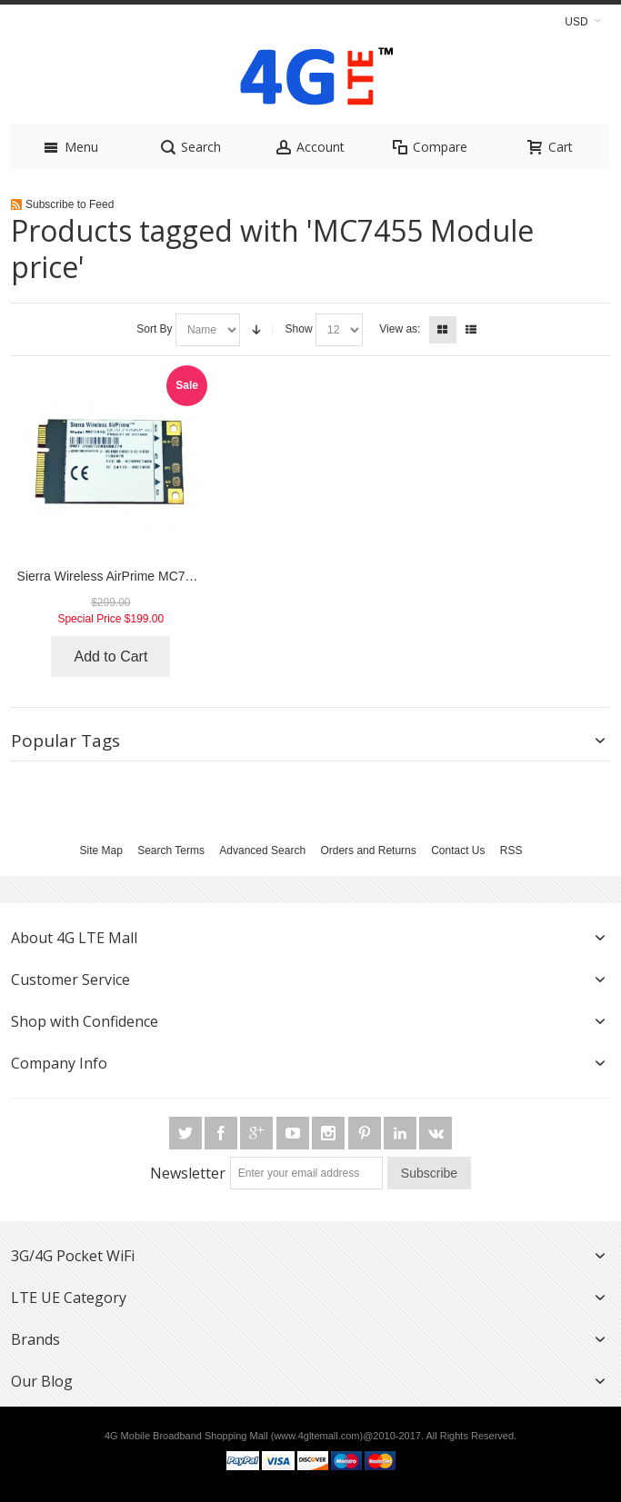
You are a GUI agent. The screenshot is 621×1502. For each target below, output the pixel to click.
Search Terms (171, 850)
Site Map (100, 850)
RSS (511, 850)
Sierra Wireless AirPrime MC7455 (111, 576)
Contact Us (458, 850)
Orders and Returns (368, 850)
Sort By (154, 329)
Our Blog (42, 1381)
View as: (399, 329)
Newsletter (187, 1173)
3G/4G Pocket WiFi (73, 1256)
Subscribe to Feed (69, 204)
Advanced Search (262, 850)
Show (299, 329)
